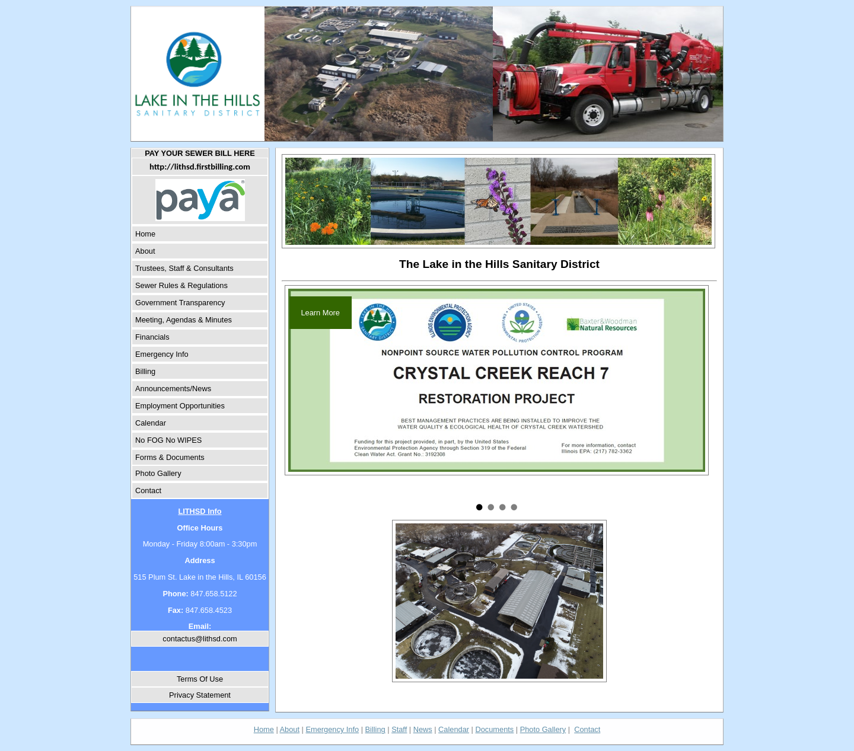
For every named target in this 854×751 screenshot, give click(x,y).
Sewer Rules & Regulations (181, 285)
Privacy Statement (200, 695)
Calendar (150, 422)
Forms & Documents (170, 457)
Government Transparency (180, 302)
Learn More (320, 312)
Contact (148, 490)
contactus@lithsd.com (199, 638)
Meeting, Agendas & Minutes (183, 319)
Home (145, 233)
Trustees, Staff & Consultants (184, 268)
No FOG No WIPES (168, 440)
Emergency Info (162, 354)
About (145, 251)
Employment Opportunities (180, 405)
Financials (152, 337)
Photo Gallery (158, 473)
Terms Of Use (200, 679)
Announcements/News (173, 388)
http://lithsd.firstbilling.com (199, 166)
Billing (145, 371)
